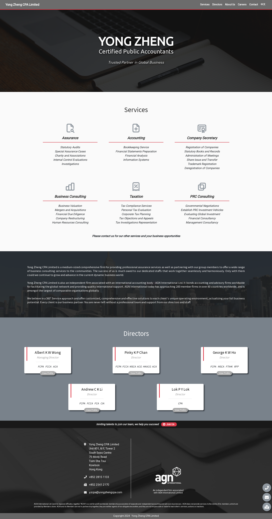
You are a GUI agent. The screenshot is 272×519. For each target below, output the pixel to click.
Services (205, 4)
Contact (253, 4)
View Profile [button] (47, 373)
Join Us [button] (168, 424)
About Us (230, 4)
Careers (242, 4)
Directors (217, 4)
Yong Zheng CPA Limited (22, 4)
